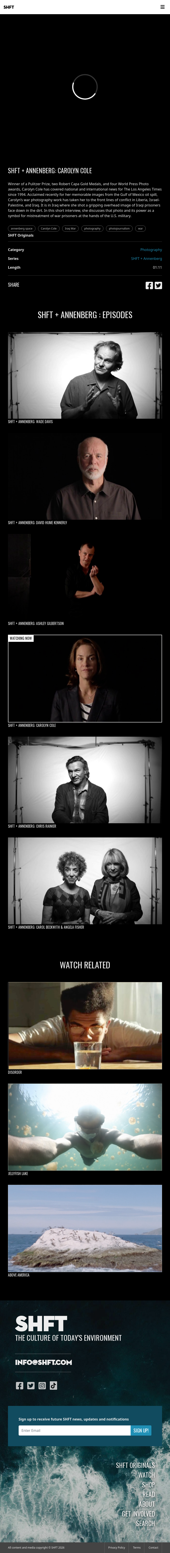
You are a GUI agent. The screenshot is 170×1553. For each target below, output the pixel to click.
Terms (137, 1547)
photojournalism (119, 228)
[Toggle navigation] (162, 7)
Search (145, 1523)
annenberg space (22, 228)
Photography (151, 249)
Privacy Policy (116, 1547)
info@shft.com (43, 1362)
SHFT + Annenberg (146, 258)
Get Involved (138, 1513)
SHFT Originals (135, 1465)
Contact (153, 1547)
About (147, 1503)
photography (92, 228)
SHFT (9, 7)
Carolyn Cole (49, 228)
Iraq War (70, 228)
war (140, 228)
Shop (148, 1484)
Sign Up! (141, 1430)
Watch (146, 1474)
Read (149, 1494)
